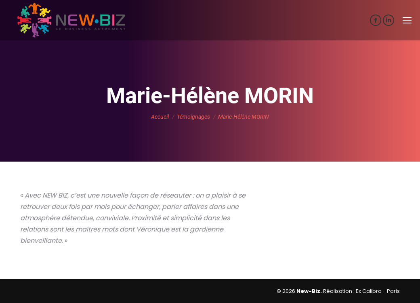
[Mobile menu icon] (407, 20)
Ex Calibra (369, 291)
